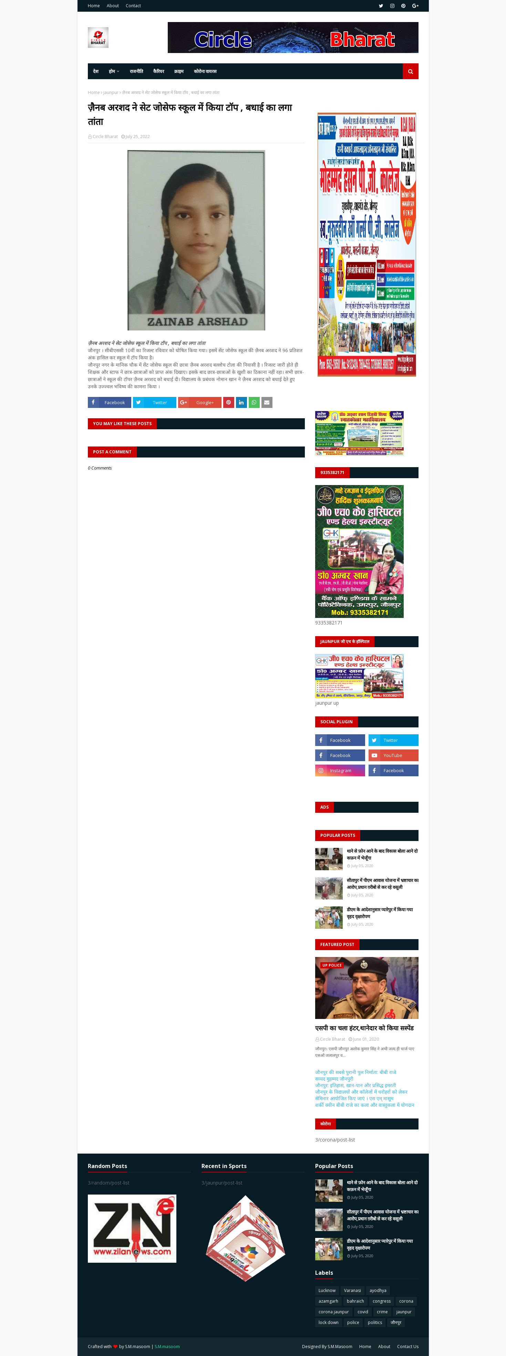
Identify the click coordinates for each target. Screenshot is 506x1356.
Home (94, 6)
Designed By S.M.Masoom (327, 1346)
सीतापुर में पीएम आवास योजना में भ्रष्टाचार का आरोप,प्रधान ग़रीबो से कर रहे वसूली (383, 883)
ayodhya (378, 1290)
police (353, 1322)
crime (382, 1312)
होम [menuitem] (112, 71)
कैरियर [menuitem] (158, 71)
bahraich (355, 1301)
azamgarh (328, 1301)
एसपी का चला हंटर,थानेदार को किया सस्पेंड (364, 1028)
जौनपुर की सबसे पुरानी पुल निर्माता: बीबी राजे (355, 1072)
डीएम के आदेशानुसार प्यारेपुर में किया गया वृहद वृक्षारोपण (380, 912)
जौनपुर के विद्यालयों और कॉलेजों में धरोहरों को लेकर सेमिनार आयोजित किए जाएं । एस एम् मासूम (361, 1095)
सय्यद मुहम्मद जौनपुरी (334, 1078)
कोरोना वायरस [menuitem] (205, 71)
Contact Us (408, 1346)
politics (375, 1322)
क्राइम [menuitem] (179, 71)
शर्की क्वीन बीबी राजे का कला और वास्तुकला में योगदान (364, 1105)
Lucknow (327, 1290)
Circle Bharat (105, 136)
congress (382, 1301)
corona (406, 1301)
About (113, 6)
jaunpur (110, 92)
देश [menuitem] (96, 71)
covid (363, 1312)
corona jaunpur (334, 1312)
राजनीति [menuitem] (136, 71)
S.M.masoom (137, 1346)
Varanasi (352, 1290)
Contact (133, 6)
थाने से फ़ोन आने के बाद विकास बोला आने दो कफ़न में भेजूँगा (382, 854)
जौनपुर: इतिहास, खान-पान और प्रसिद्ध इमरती (355, 1085)
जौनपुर (396, 1322)
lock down (329, 1322)
